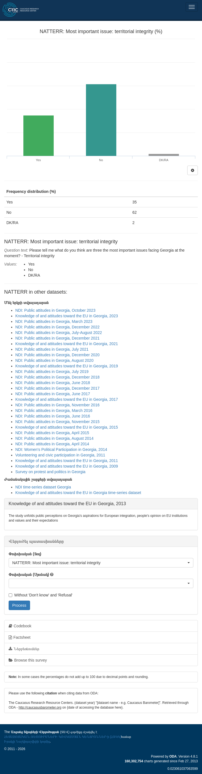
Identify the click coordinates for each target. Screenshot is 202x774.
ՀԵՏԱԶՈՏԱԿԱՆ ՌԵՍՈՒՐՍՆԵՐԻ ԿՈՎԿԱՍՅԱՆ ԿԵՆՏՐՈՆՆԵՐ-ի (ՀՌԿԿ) (62, 737)
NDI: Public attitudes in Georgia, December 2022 (57, 327)
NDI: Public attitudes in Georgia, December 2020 (57, 355)
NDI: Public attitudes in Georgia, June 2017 (52, 394)
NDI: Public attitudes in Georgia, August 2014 (54, 438)
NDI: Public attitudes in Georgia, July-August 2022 (58, 332)
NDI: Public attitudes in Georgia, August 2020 (54, 360)
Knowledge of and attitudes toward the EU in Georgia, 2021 (66, 343)
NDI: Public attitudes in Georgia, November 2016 (57, 405)
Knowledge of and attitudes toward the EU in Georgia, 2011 (66, 460)
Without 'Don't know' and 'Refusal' (40, 595)
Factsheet (19, 637)
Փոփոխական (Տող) (25, 554)
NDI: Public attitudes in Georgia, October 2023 (55, 310)
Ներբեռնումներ (24, 649)
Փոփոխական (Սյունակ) (29, 574)
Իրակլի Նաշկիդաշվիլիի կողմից (27, 741)
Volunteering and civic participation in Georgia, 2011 (60, 455)
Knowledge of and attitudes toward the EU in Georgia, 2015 (66, 427)
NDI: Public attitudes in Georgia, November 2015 (57, 421)
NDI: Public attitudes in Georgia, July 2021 (51, 349)
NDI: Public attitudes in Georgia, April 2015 (52, 433)
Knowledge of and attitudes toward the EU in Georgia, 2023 (66, 316)
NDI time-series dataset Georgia (43, 487)
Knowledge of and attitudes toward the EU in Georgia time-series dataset (78, 492)
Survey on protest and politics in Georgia (50, 472)
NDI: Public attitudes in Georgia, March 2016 (53, 410)
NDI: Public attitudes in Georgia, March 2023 (53, 321)
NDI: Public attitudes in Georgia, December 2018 (57, 377)
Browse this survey (28, 660)
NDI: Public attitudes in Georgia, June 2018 (52, 382)
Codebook (20, 626)
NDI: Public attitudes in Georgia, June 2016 (52, 416)
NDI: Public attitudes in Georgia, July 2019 (51, 371)
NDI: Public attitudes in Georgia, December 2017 (57, 388)
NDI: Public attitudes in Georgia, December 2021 (57, 338)
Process (19, 605)
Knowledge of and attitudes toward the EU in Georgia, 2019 (66, 366)
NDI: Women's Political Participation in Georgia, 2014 (61, 449)
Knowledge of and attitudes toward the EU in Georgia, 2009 (66, 466)
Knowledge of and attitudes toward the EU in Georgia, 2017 (66, 399)
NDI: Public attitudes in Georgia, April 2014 (52, 444)
